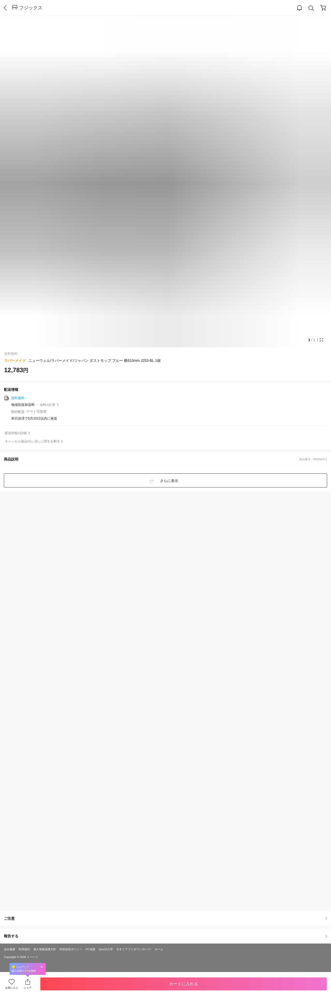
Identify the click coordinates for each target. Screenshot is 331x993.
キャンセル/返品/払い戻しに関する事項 (32, 441)
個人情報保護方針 (44, 949)
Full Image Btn (321, 339)
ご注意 (165, 918)
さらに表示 (168, 481)
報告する (165, 936)
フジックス (30, 7)
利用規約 (24, 949)
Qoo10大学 (106, 949)
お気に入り (11, 987)
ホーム (159, 949)
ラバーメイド (15, 360)
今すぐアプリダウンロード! (133, 949)
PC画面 (90, 949)
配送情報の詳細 (16, 433)
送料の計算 (47, 405)
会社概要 (9, 949)
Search (311, 8)
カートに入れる (183, 984)
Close (42, 966)
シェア (28, 987)
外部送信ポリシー (70, 949)
